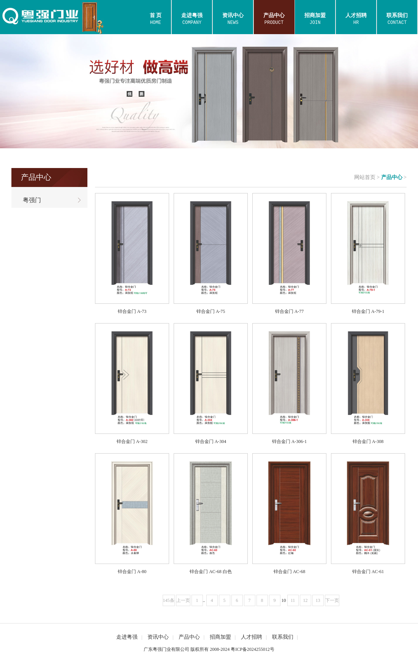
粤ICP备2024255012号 (252, 649)
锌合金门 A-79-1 (368, 311)
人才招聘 (251, 637)
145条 (168, 600)
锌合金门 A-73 (132, 311)
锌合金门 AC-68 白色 (211, 571)
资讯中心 (158, 637)
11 (293, 600)
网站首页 (364, 177)
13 (318, 600)
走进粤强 (127, 637)
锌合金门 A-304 (210, 441)
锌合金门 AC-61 (368, 571)
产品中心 (391, 177)
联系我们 (282, 637)
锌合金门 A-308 (368, 441)
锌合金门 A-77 (289, 311)
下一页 (332, 600)
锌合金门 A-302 (132, 441)
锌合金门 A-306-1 (289, 441)
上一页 (183, 600)
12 (305, 600)
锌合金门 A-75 (210, 311)
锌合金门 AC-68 (290, 571)
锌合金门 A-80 (132, 571)
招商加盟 (220, 637)
